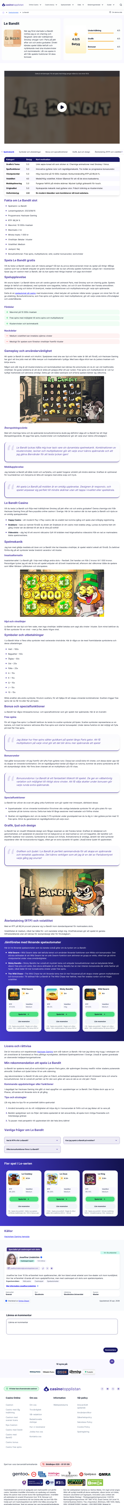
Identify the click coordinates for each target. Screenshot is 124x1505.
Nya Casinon (11, 1425)
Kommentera (110, 1350)
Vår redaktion (36, 1414)
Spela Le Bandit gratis (36, 152)
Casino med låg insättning (13, 1411)
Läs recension (24, 1021)
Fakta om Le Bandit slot (14, 152)
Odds (79, 5)
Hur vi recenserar (37, 1427)
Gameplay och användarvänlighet (80, 152)
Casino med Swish (14, 1430)
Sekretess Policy (84, 1422)
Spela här (23, 1014)
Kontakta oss (35, 1436)
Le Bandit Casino (104, 152)
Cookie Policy (83, 1427)
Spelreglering (83, 1431)
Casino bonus (49, 5)
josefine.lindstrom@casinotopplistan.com (24, 1268)
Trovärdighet (35, 1409)
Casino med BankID (11, 1436)
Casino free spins (14, 1447)
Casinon (9, 1405)
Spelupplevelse (56, 152)
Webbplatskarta (60, 1405)
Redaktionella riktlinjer (36, 1420)
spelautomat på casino (25, 293)
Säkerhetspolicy (84, 1417)
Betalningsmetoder (94, 5)
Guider (109, 5)
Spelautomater (66, 5)
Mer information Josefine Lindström (22, 1286)
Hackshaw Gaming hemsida (16, 1236)
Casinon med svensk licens (12, 1418)
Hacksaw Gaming (45, 1051)
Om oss (33, 1405)
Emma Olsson (24, 1301)
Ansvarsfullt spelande (82, 1406)
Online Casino (33, 5)
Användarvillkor (84, 1412)
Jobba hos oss (36, 1431)
